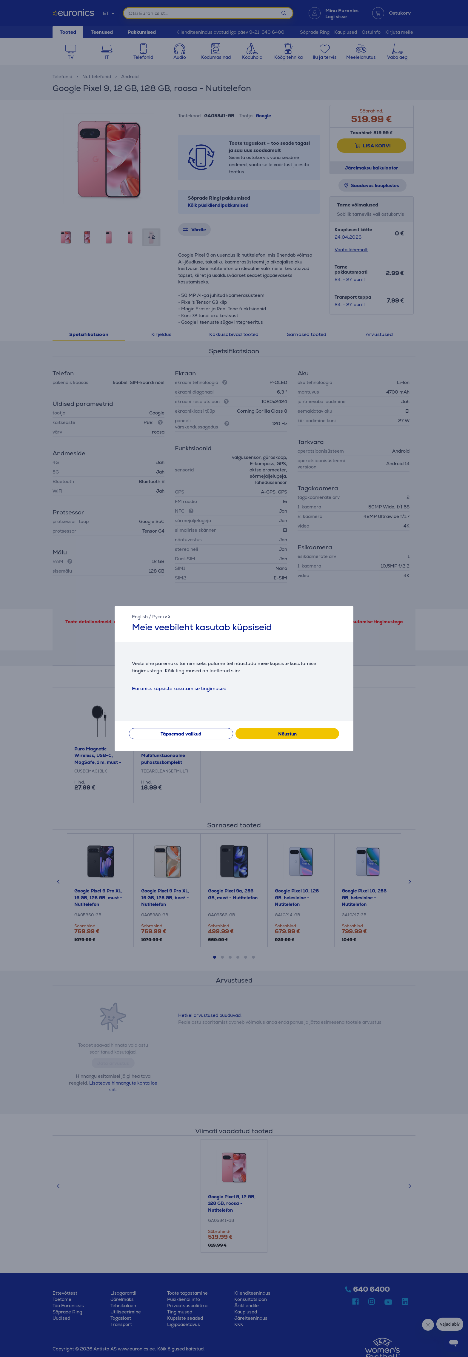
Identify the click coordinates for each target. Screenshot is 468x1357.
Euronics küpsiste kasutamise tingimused (179, 688)
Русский (161, 616)
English (140, 616)
